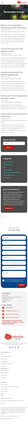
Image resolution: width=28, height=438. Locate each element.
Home (2, 354)
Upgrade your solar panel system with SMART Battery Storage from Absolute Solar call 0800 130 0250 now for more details (14, 106)
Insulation (3, 377)
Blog (3, 31)
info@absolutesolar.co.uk (10, 311)
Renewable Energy (11, 31)
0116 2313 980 (7, 307)
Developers (3, 382)
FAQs (2, 380)
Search (8, 147)
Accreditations (4, 361)
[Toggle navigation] (2, 2)
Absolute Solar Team (6, 356)
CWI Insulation (4, 389)
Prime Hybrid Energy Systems (12, 172)
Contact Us (8, 208)
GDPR (2, 395)
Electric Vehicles (8, 170)
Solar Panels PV (4, 384)
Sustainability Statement (7, 398)
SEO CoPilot (10, 418)
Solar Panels (21, 31)
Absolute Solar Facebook (10, 317)
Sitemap (3, 403)
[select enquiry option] (14, 263)
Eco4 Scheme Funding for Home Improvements (12, 400)
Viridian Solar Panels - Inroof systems (10, 386)
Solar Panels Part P (5, 370)
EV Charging (4, 375)
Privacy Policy (15, 279)
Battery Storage (6, 120)
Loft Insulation (4, 391)
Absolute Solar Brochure (7, 363)
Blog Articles (4, 359)
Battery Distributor (8, 162)
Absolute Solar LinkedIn (10, 314)
